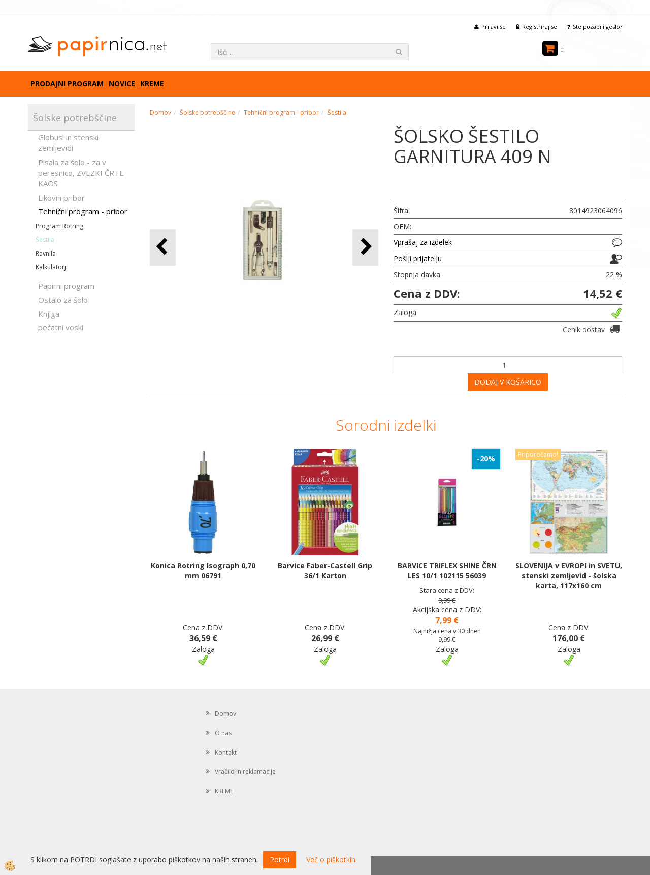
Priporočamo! (538, 454)
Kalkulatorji (52, 267)
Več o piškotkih (330, 859)
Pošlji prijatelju (418, 258)
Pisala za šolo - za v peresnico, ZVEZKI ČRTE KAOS (81, 173)
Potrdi (279, 859)
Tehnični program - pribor (82, 211)
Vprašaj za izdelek (423, 242)
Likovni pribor (61, 198)
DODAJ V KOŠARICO (507, 382)
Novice (122, 83)
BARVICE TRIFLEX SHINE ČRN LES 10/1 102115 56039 (447, 570)
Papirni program (66, 285)
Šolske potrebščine (207, 112)
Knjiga (48, 313)
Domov (160, 112)
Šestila (45, 239)
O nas (223, 733)
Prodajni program (67, 83)
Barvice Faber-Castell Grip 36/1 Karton (325, 570)
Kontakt (226, 752)
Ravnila (46, 253)
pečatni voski (60, 327)
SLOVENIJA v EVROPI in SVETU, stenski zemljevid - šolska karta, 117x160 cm (568, 575)
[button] (365, 247)
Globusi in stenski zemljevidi (68, 142)
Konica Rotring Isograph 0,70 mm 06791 (203, 570)
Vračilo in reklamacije (245, 771)
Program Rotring (59, 226)
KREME (152, 83)
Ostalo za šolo (63, 300)
